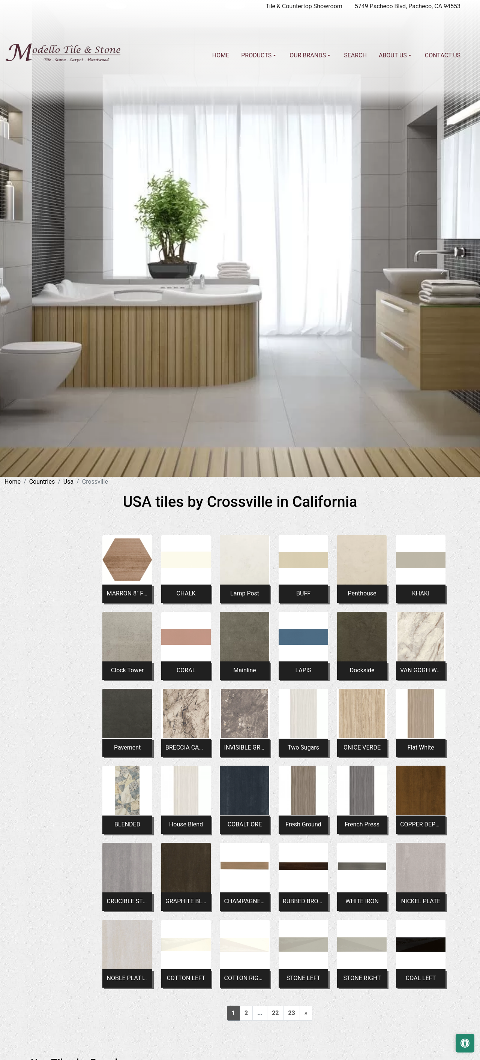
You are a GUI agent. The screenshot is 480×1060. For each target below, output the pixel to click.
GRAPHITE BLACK (186, 901)
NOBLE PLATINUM (127, 978)
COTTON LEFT (186, 978)
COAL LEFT (421, 978)
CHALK (186, 593)
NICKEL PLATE (421, 901)
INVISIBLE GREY (245, 747)
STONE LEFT (303, 978)
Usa (68, 481)
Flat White (420, 747)
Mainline (244, 670)
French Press (362, 824)
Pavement (127, 747)
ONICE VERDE (362, 747)
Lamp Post (244, 593)
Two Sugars (303, 747)
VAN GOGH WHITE (420, 670)
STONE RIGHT (362, 978)
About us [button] (393, 55)
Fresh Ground (303, 824)
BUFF (303, 593)
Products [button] (257, 55)
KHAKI (420, 593)
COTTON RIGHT (245, 978)
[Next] (306, 1013)
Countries (42, 481)
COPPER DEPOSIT (420, 824)
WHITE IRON (362, 901)
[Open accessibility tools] (465, 1043)
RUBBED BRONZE (303, 901)
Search (355, 55)
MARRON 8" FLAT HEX (127, 593)
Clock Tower (127, 670)
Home (220, 55)
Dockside (362, 670)
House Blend (186, 824)
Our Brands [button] (308, 55)
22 (275, 1013)
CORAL (186, 670)
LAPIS (303, 670)
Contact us (442, 55)
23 (291, 1013)
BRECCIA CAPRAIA (186, 747)
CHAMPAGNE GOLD (245, 901)
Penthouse (362, 593)
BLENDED (127, 824)
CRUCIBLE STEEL (127, 901)
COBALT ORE (245, 824)
